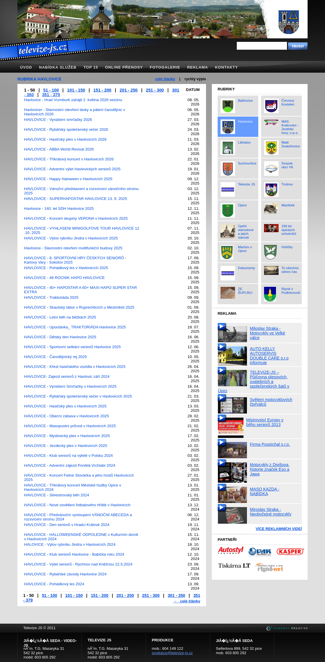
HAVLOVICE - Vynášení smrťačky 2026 (58, 119)
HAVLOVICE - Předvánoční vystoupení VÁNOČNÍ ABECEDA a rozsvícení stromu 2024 (78, 517)
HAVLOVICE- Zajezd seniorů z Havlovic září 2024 (67, 376)
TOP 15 (91, 67)
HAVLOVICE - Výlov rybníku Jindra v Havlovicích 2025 (71, 238)
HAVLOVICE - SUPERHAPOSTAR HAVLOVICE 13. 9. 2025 (75, 198)
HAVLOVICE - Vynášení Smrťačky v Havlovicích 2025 (70, 386)
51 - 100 (51, 90)
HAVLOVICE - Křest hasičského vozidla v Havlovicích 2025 (74, 366)
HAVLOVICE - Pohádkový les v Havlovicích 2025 (66, 268)
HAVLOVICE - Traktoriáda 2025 (51, 297)
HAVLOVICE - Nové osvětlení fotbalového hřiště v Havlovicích (77, 505)
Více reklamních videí (279, 529)
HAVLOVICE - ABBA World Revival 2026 (59, 149)
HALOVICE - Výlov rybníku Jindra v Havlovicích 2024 (69, 544)
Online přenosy (124, 67)
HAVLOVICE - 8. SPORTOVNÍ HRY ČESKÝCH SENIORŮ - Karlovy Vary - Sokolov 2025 (75, 260)
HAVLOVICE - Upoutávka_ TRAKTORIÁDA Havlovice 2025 (75, 327)
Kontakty (226, 67)
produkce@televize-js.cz (172, 653)
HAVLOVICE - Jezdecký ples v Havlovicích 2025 (65, 445)
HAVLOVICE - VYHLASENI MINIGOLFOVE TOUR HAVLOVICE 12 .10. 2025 (81, 230)
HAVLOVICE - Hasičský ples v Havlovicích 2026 (65, 139)
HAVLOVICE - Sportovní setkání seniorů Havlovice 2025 (72, 347)
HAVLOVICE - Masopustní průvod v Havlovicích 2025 (70, 426)
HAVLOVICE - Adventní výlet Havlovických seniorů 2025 (72, 169)
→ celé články (186, 601)
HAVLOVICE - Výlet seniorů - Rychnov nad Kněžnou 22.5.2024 (78, 564)
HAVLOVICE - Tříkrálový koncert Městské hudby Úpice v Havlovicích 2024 (72, 487)
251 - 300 (155, 90)
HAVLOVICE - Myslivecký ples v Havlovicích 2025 (67, 436)
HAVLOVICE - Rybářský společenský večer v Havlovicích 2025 (78, 396)
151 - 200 (102, 90)
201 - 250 (129, 90)
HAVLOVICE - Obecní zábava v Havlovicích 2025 (66, 416)
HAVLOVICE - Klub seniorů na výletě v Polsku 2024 (68, 455)
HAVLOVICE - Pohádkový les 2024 (54, 584)
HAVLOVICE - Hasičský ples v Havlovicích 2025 (65, 406)
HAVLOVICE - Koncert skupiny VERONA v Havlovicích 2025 (76, 218)
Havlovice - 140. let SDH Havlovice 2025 (59, 208)
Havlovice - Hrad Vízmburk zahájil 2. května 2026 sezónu (73, 100)
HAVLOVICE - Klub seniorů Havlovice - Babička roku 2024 (74, 554)
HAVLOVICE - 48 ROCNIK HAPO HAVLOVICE (64, 277)
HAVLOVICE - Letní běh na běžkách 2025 (60, 317)
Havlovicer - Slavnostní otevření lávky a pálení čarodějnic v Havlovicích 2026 (74, 112)
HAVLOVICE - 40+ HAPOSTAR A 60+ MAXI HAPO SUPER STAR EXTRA (80, 289)
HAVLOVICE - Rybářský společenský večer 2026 (66, 129)
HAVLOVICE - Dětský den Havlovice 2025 (60, 337)
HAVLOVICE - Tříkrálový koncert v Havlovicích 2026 (68, 159)
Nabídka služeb (58, 67)
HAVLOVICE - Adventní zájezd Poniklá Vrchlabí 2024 (69, 465)
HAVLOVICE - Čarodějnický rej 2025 (55, 357)
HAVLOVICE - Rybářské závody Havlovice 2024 (65, 574)
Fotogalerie (165, 67)
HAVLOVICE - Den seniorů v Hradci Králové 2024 (66, 525)
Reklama (197, 67)
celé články (165, 79)
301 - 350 (176, 595)
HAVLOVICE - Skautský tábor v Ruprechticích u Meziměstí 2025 (79, 307)
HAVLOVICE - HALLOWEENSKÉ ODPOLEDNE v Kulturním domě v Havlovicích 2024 (81, 536)
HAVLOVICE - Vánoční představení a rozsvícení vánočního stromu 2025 (81, 191)
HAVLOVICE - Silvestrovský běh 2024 (56, 495)
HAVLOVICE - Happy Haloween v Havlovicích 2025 (68, 179)
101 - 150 (76, 90)
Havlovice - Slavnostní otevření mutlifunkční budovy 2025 (73, 248)
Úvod (26, 67)
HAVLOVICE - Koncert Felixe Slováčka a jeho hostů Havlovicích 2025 (79, 477)
